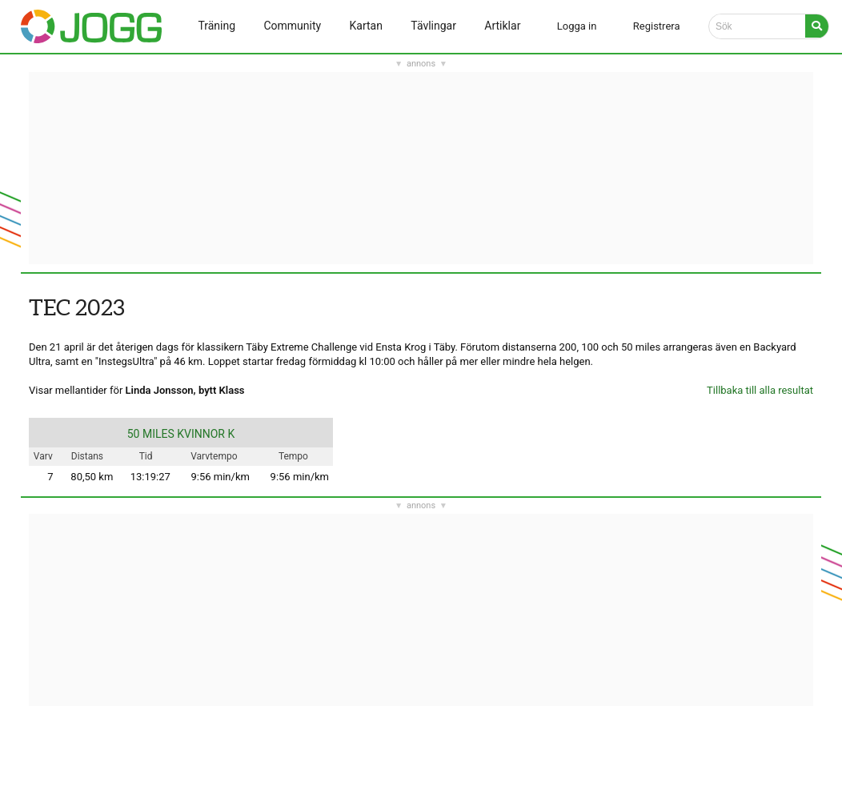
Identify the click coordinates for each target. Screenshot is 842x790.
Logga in (577, 26)
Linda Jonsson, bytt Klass (185, 390)
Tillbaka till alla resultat (760, 390)
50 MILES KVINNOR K (181, 433)
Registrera (656, 26)
